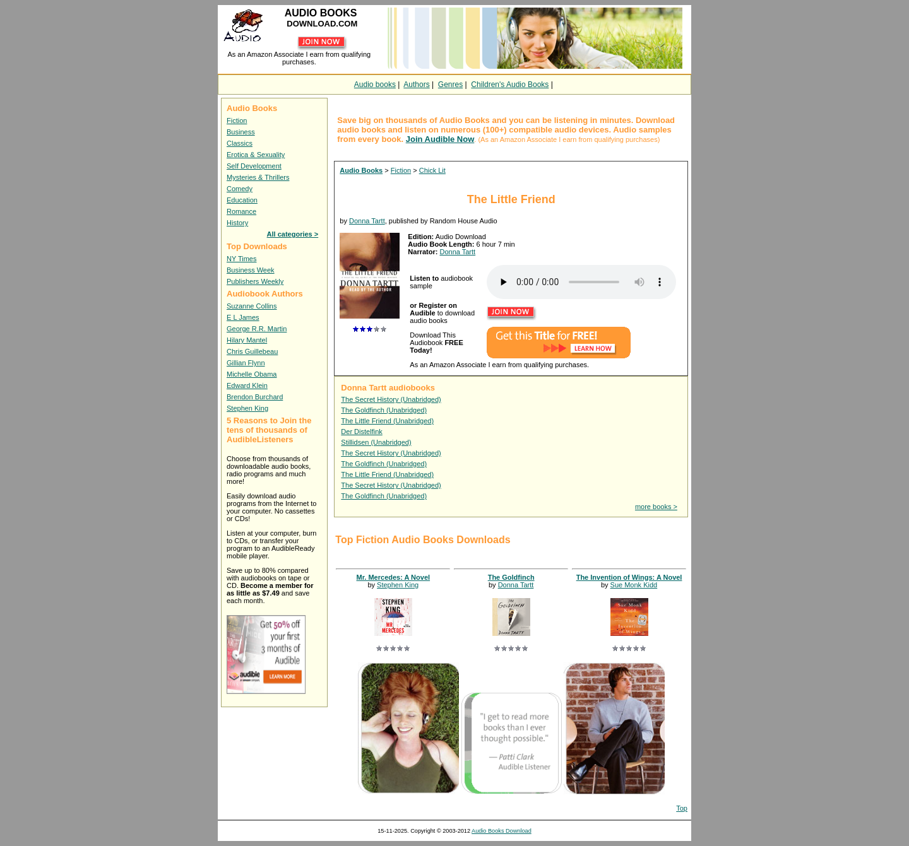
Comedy (239, 188)
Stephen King (247, 408)
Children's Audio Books (510, 84)
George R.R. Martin (257, 328)
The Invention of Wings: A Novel (629, 577)
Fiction (237, 120)
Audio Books (361, 170)
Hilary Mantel (247, 340)
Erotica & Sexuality (256, 154)
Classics (239, 143)
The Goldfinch (511, 577)
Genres (450, 84)
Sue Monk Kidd (634, 585)
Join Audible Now (440, 139)
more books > (656, 506)
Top (681, 808)
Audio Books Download (502, 831)
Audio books (375, 84)
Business (241, 132)
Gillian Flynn (246, 363)
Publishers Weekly (255, 281)
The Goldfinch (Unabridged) (384, 410)
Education (242, 200)
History (237, 222)
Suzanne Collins (252, 306)
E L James (243, 317)
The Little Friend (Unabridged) (387, 421)
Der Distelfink (361, 431)
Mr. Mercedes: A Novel (394, 577)
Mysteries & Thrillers (258, 177)
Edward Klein (247, 385)
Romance (241, 211)
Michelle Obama (251, 374)
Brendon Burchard (255, 397)
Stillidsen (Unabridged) (376, 442)
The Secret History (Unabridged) (391, 399)
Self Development (254, 166)
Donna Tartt (367, 221)
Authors (416, 84)
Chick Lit (432, 170)
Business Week (251, 270)
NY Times (241, 258)
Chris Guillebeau (252, 351)
